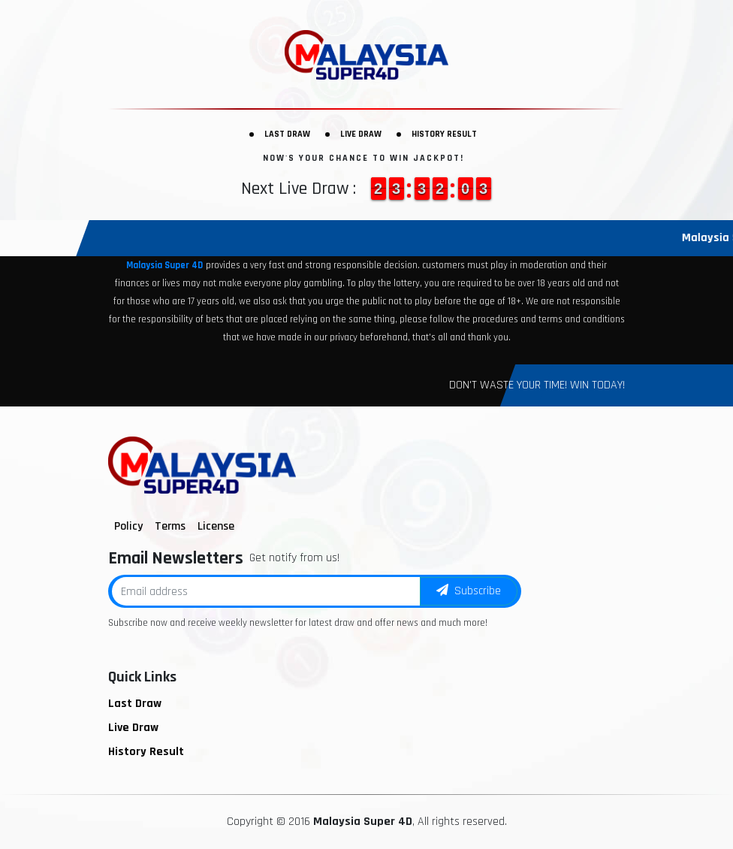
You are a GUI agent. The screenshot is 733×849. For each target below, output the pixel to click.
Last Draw (287, 134)
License (216, 526)
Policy (128, 526)
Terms (170, 526)
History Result (444, 134)
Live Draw (361, 134)
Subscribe (468, 591)
